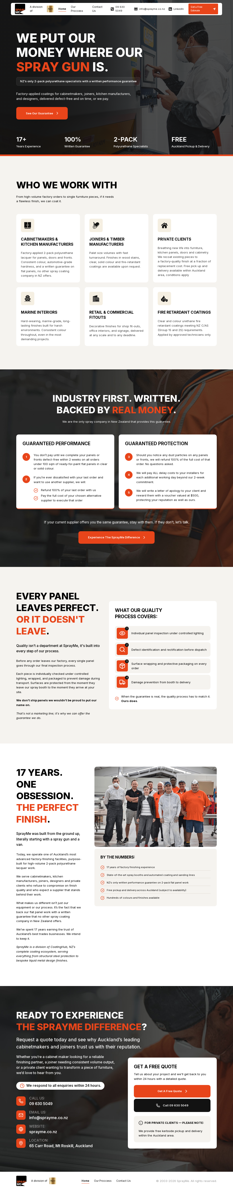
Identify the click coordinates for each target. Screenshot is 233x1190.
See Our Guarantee (39, 113)
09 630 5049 (120, 8)
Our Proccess (103, 1180)
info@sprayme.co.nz (152, 8)
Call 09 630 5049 (175, 1105)
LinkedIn (179, 8)
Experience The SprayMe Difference (114, 537)
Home (62, 8)
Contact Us (123, 1180)
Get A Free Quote (169, 1091)
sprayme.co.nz (43, 1132)
